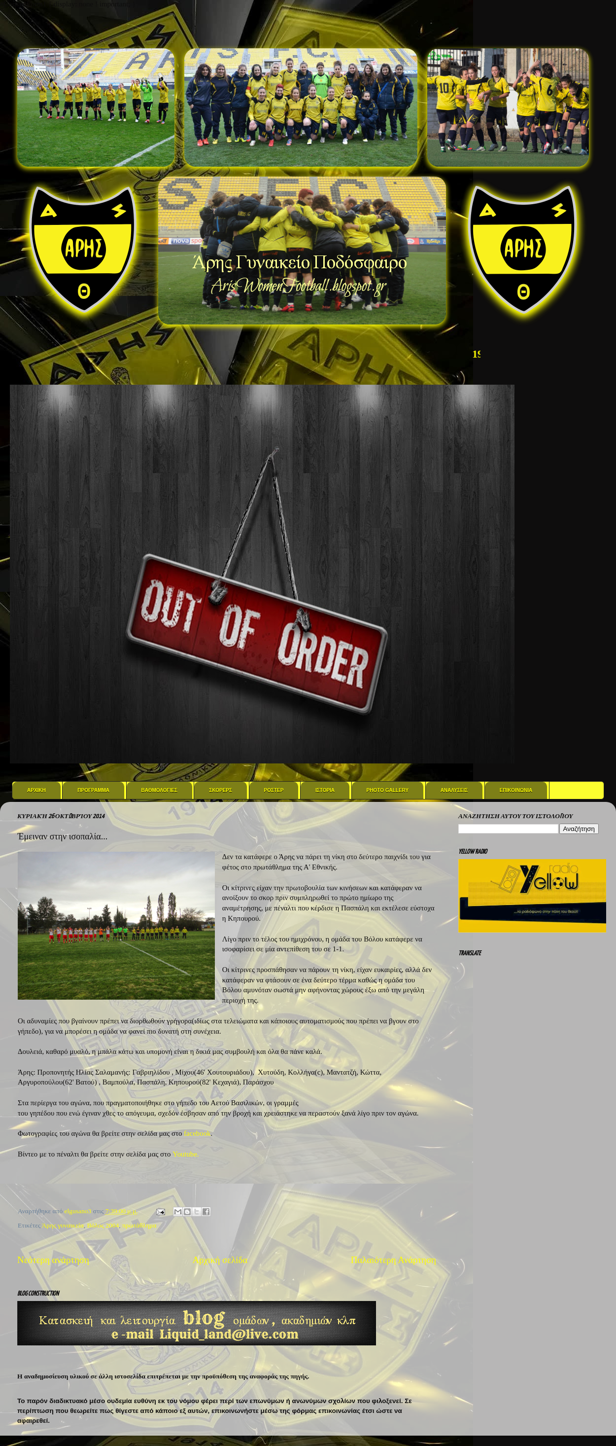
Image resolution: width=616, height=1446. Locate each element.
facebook (197, 1133)
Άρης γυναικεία (63, 1225)
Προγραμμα (93, 790)
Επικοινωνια (516, 790)
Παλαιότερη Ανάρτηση (393, 1260)
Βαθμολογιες (159, 790)
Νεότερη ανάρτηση (53, 1260)
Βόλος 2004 (103, 1225)
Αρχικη (36, 790)
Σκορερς (220, 790)
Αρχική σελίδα (219, 1260)
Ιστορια (325, 790)
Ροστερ (274, 790)
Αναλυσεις (454, 790)
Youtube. (185, 1154)
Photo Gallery (388, 790)
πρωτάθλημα (139, 1225)
